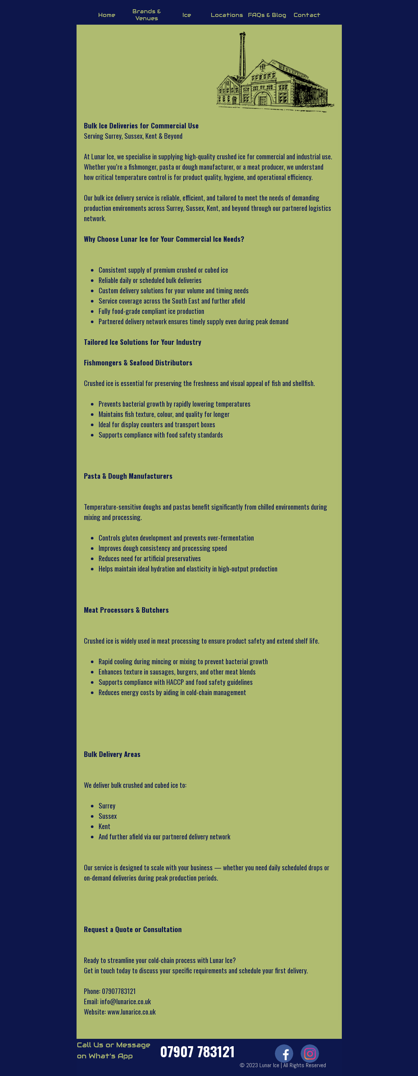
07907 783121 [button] (197, 1051)
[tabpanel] (209, 568)
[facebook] (284, 1053)
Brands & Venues (146, 15)
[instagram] (310, 1053)
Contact (307, 14)
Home (106, 14)
